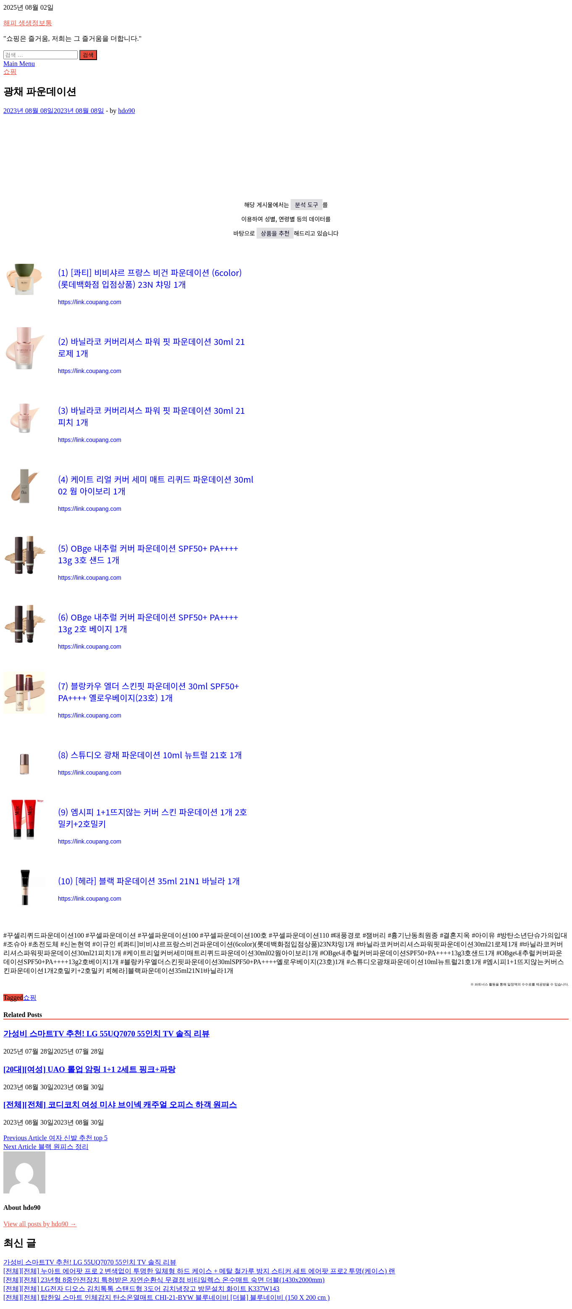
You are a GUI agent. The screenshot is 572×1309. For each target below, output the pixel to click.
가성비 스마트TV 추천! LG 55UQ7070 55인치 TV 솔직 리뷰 (106, 1033)
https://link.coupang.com (89, 302)
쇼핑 (10, 71)
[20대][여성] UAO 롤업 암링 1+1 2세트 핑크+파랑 (89, 1069)
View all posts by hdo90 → (40, 1224)
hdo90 (126, 110)
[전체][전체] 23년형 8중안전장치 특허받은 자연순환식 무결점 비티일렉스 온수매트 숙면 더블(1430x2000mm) (164, 1279)
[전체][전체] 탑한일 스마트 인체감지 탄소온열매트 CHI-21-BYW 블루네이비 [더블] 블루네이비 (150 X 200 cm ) (166, 1297)
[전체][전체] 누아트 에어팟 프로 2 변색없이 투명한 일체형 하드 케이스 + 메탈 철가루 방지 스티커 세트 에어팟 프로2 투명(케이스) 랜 (199, 1271)
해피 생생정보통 (27, 22)
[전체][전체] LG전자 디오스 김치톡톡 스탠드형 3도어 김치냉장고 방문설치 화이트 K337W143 (141, 1288)
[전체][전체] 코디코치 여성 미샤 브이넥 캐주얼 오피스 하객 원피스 (120, 1104)
